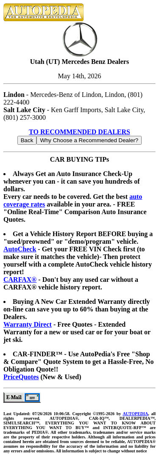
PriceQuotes (21, 376)
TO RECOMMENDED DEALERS (79, 131)
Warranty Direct (27, 324)
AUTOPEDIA (135, 413)
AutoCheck (19, 249)
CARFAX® (19, 279)
